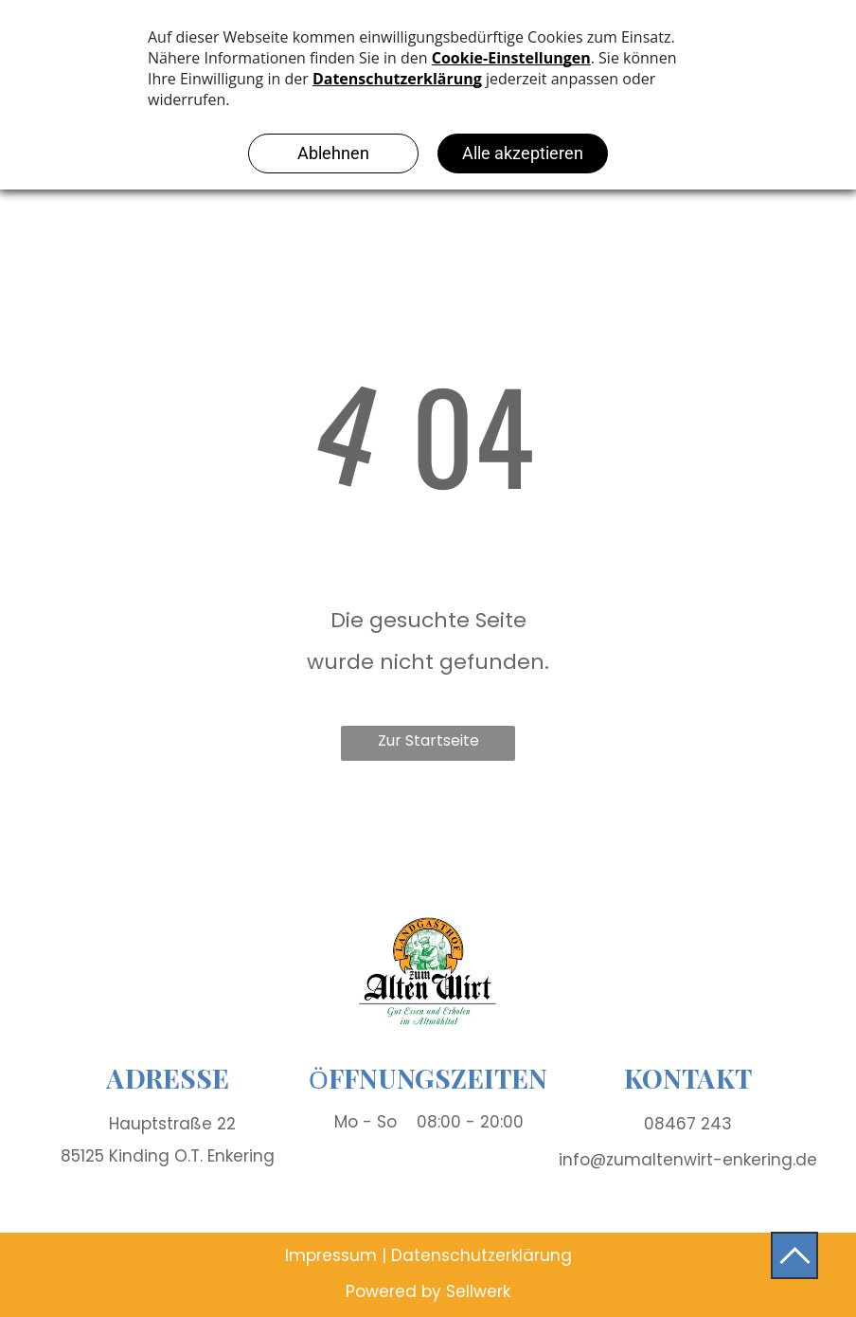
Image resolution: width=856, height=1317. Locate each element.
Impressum (331, 1255)
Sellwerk (478, 1291)
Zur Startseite (428, 740)
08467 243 (688, 1123)
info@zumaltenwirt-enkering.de (688, 1159)
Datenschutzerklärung (481, 1255)
